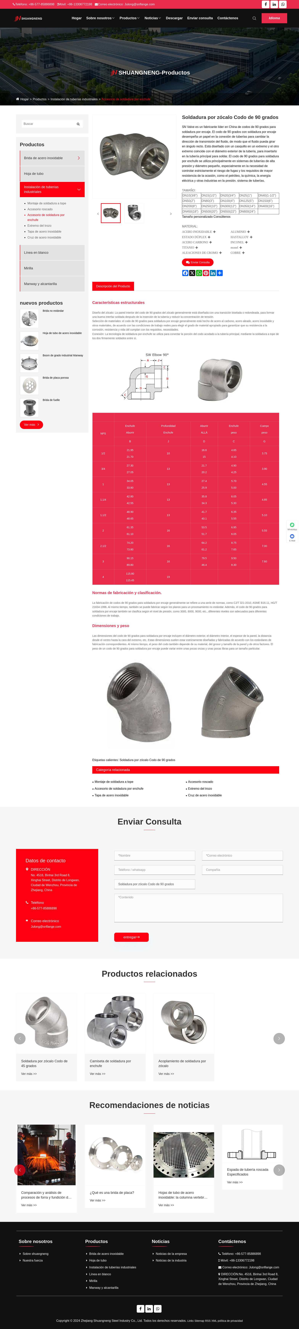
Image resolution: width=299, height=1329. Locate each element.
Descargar (174, 18)
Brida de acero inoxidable (43, 158)
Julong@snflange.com (140, 4)
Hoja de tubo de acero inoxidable (62, 333)
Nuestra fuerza (31, 1260)
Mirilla (28, 268)
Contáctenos (227, 18)
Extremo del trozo (39, 225)
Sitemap (199, 1320)
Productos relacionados (149, 973)
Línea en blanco (36, 253)
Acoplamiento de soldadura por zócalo (182, 1063)
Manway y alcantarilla (40, 284)
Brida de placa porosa (56, 377)
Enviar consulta (200, 18)
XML (214, 1320)
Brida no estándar (53, 310)
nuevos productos (41, 303)
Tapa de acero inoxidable (44, 231)
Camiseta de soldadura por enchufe (110, 1063)
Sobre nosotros (100, 18)
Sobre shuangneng (33, 1253)
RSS (208, 1320)
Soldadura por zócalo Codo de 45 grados (44, 1063)
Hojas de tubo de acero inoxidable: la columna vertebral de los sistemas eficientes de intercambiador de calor (251, 1195)
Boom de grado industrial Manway (63, 355)
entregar (131, 937)
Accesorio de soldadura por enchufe (126, 99)
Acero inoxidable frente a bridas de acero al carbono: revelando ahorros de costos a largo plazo (45, 1195)
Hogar (77, 18)
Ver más (31, 424)
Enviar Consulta (198, 262)
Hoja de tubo (33, 174)
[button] (20, 1038)
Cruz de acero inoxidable (44, 237)
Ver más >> (29, 1073)
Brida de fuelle (51, 400)
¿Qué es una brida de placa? (180, 1193)
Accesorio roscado (40, 209)
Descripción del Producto (113, 286)
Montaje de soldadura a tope (46, 203)
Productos (130, 18)
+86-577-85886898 (42, 4)
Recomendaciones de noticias (149, 1105)
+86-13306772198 (79, 4)
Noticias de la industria (169, 1260)
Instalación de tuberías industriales (74, 99)
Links (190, 1320)
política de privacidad (230, 1320)
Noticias (153, 18)
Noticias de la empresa (169, 1253)
